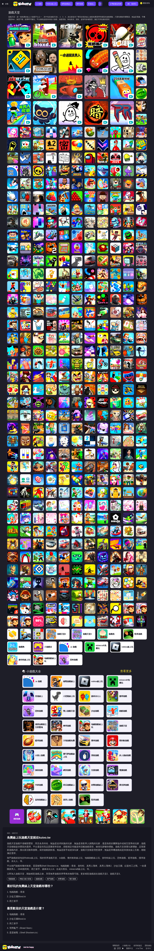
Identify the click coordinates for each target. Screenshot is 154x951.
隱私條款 (148, 945)
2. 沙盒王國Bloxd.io (16, 896)
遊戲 (8, 833)
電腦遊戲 (11, 879)
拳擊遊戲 (61, 879)
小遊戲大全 (126, 945)
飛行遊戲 (72, 879)
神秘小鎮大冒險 (25, 879)
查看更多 (126, 671)
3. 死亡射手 (12, 901)
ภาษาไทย (139, 948)
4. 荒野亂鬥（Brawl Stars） (20, 928)
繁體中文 (129, 948)
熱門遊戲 (50, 879)
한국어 (148, 948)
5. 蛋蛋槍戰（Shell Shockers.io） (23, 933)
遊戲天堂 (15, 833)
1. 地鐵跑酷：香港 (16, 892)
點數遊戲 (39, 879)
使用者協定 (138, 945)
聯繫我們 (116, 945)
